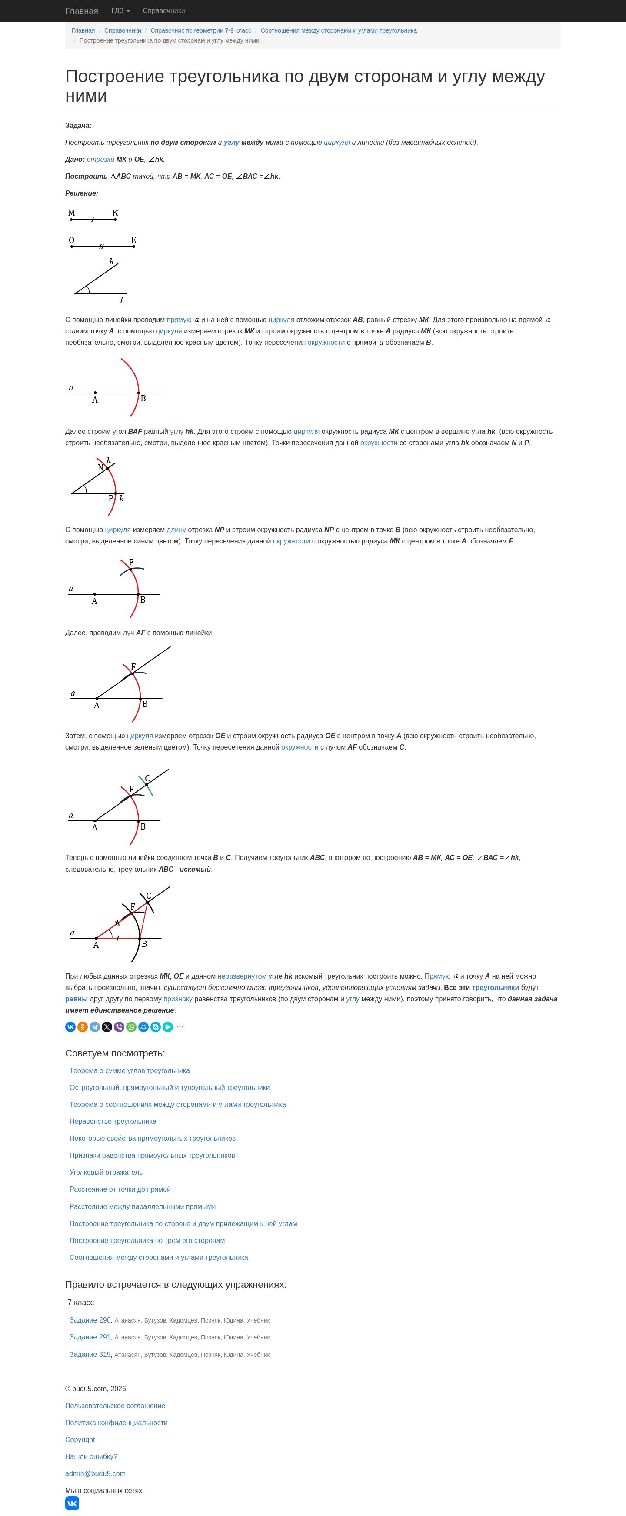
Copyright (80, 1439)
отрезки (101, 159)
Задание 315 (90, 1354)
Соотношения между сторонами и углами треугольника (339, 30)
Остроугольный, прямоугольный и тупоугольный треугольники (170, 1087)
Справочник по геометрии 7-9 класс (200, 30)
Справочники (164, 10)
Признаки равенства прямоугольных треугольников (152, 1155)
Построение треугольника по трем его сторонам (147, 1240)
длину (176, 529)
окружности (326, 342)
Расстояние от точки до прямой (120, 1189)
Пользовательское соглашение (115, 1405)
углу (232, 142)
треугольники (495, 987)
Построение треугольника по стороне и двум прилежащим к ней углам (183, 1223)
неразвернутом (242, 976)
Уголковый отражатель (106, 1172)
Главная (81, 11)
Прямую (438, 976)
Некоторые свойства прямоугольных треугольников (153, 1138)
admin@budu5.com (95, 1473)
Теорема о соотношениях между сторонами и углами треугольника (178, 1104)
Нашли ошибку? (91, 1456)
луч (128, 632)
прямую (179, 319)
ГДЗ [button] (120, 10)
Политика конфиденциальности (116, 1422)
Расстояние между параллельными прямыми (143, 1206)
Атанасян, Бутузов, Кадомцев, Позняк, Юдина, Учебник (192, 1320)
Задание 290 (90, 1320)
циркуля (337, 142)
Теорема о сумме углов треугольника (130, 1070)
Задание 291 (90, 1337)
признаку (178, 999)
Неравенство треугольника (113, 1121)
